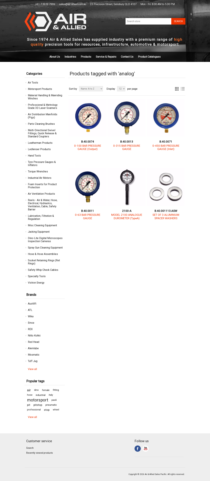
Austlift (32, 303)
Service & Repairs (106, 56)
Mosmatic (33, 354)
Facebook (138, 448)
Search (30, 448)
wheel (56, 409)
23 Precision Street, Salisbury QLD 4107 (113, 4)
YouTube (145, 448)
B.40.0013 (126, 141)
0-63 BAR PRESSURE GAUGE (87, 216)
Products (86, 56)
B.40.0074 (87, 141)
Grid (177, 88)
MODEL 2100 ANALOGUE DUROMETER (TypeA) (126, 216)
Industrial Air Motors (39, 177)
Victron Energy (36, 282)
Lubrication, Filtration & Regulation (41, 217)
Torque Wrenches (38, 171)
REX (30, 329)
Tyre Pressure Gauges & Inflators (42, 163)
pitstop (37, 405)
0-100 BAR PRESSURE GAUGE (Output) (87, 147)
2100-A (126, 211)
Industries (70, 56)
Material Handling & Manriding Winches (45, 97)
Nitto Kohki (34, 335)
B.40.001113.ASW (166, 211)
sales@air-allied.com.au (72, 4)
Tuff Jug (32, 361)
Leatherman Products (40, 142)
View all (32, 369)
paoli (54, 399)
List (183, 88)
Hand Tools (34, 155)
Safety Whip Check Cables (43, 269)
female (46, 390)
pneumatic (51, 404)
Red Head (33, 341)
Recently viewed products (39, 453)
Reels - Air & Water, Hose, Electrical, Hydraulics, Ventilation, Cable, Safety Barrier (42, 205)
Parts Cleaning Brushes (41, 123)
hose (29, 395)
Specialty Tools (37, 276)
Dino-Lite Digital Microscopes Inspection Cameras (45, 240)
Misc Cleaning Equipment (42, 225)
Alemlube (33, 348)
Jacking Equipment (39, 231)
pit (28, 405)
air (29, 390)
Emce (31, 322)
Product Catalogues (149, 56)
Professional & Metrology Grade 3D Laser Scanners (43, 106)
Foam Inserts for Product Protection (42, 186)
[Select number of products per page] (121, 88)
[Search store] (148, 21)
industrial (40, 395)
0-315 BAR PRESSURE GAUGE (126, 147)
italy (51, 395)
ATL (30, 310)
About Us (54, 56)
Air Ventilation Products (41, 193)
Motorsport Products (40, 89)
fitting (56, 390)
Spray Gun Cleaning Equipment (45, 247)
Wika (30, 316)
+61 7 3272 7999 (45, 4)
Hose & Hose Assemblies (43, 254)
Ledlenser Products (39, 149)
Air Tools (33, 82)
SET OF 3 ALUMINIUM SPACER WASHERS (165, 216)
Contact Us (127, 56)
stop (47, 409)
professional (34, 409)
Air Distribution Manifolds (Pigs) (42, 116)
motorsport (37, 400)
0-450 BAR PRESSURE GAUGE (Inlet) (165, 147)
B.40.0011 (87, 211)
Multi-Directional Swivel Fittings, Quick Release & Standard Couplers (42, 133)
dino (36, 390)
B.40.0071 (165, 141)
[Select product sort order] (91, 88)
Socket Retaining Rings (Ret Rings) (44, 262)
